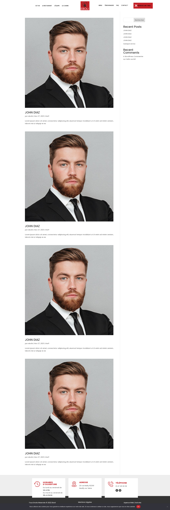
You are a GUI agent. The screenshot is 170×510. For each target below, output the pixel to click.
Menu (100, 5)
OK (138, 506)
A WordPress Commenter (133, 56)
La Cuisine (65, 6)
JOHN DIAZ (32, 112)
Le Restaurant (47, 6)
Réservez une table (144, 6)
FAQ (117, 5)
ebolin (30, 116)
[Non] (167, 507)
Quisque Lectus (129, 44)
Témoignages (109, 5)
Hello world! (131, 59)
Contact (124, 5)
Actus (37, 6)
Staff (47, 116)
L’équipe (57, 6)
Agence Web (129, 503)
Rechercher (139, 20)
